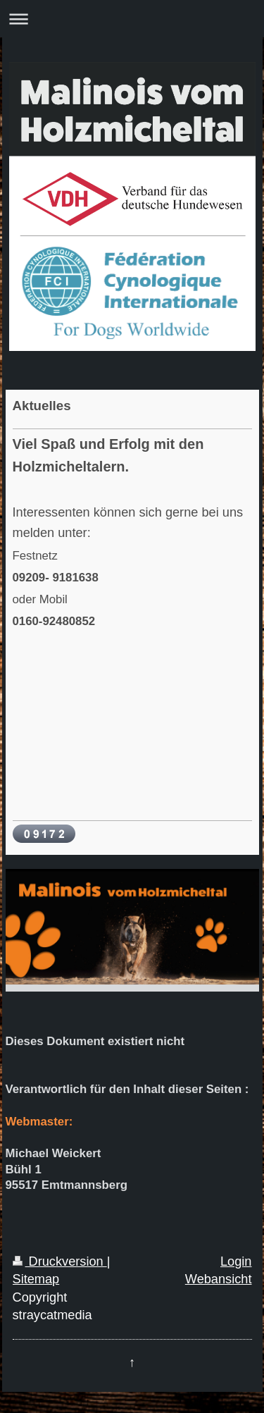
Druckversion (60, 1261)
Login (236, 1261)
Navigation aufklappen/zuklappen (132, 19)
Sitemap (36, 1279)
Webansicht (218, 1279)
